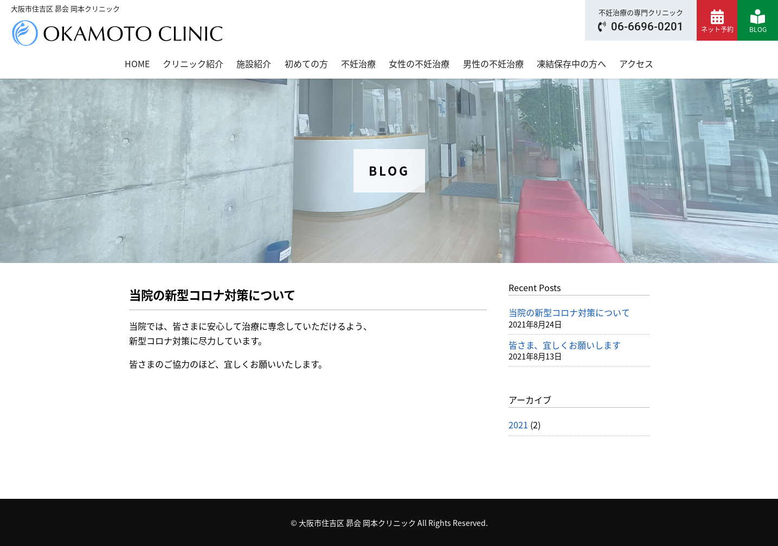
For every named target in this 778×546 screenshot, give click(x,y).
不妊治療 (358, 63)
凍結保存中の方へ (571, 63)
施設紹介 (253, 63)
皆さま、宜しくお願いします (565, 344)
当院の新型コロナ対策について (569, 312)
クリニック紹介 (193, 63)
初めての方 (306, 63)
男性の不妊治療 (493, 63)
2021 (518, 424)
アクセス (636, 63)
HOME (137, 63)
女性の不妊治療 (419, 63)
